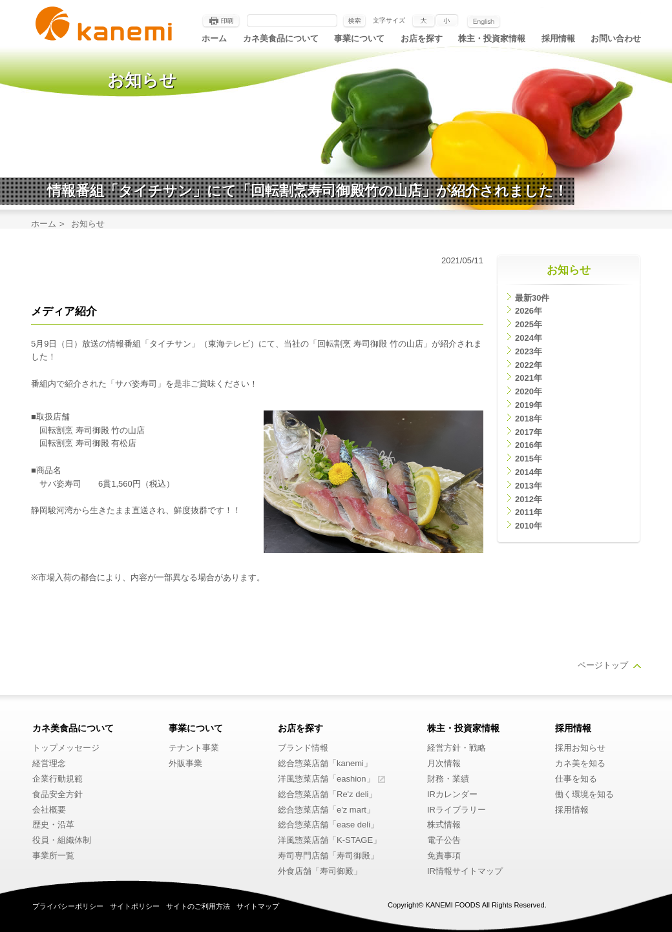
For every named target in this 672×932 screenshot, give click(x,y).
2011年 (528, 512)
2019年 (528, 405)
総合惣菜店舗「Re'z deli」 (327, 794)
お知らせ (569, 270)
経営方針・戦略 (456, 748)
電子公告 (444, 840)
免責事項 (444, 855)
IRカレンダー (452, 794)
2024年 (528, 338)
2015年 (528, 458)
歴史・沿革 (53, 824)
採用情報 (558, 38)
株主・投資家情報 (491, 38)
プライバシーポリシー (67, 906)
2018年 (528, 418)
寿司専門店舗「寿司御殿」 (328, 855)
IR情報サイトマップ (465, 871)
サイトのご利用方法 (198, 906)
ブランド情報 (303, 748)
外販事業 (185, 763)
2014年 (528, 472)
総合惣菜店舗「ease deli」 (328, 824)
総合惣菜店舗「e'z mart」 (326, 810)
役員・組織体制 (61, 840)
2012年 (528, 499)
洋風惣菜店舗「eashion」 (326, 779)
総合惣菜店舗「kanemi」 (325, 763)
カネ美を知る (580, 763)
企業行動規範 (57, 779)
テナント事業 (194, 748)
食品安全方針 (57, 794)
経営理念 (49, 763)
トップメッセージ (66, 748)
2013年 (528, 486)
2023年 (528, 351)
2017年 (528, 432)
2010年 (528, 526)
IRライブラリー (456, 810)
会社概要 (49, 810)
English (484, 21)
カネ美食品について (281, 38)
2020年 (528, 391)
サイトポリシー (135, 906)
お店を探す (422, 38)
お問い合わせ (616, 38)
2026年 (528, 311)
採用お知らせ (580, 748)
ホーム (214, 38)
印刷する (221, 21)
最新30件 (532, 298)
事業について (359, 38)
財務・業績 (448, 779)
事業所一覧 (53, 855)
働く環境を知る (584, 794)
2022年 (528, 365)
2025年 (528, 324)
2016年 (528, 445)
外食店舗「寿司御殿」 (320, 871)
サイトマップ (257, 906)
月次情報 (444, 763)
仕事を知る (576, 779)
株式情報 (444, 824)
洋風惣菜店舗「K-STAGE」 (329, 840)
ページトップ (603, 665)
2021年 (528, 378)
